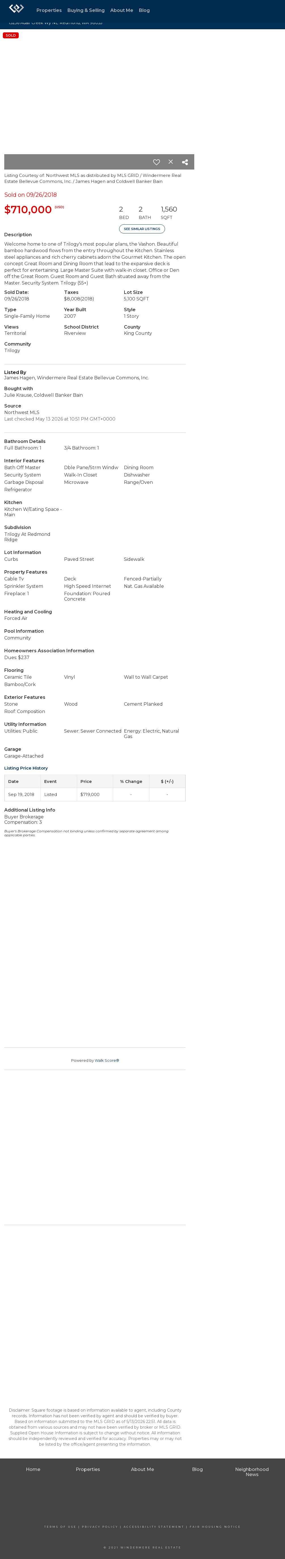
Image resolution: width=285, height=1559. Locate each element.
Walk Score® (107, 1060)
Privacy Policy (100, 1526)
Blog (144, 10)
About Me (121, 10)
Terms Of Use (60, 1526)
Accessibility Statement (154, 1526)
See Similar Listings (142, 229)
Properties (49, 10)
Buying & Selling (86, 10)
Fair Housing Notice (215, 1526)
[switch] (156, 162)
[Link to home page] (16, 11)
